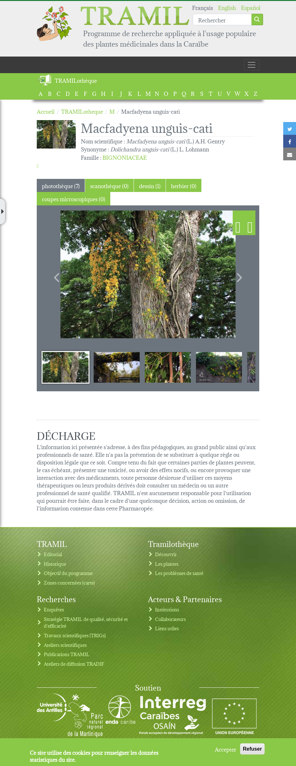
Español (251, 7)
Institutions (167, 609)
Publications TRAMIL (67, 654)
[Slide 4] (219, 367)
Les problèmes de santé (179, 573)
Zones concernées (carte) (69, 582)
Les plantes (166, 563)
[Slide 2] (117, 367)
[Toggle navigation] (251, 65)
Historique (55, 563)
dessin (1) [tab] (149, 185)
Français (202, 7)
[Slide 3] (168, 367)
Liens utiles (167, 628)
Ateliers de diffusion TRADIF (74, 663)
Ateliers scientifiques (65, 644)
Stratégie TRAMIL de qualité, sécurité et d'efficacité (86, 622)
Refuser (252, 749)
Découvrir (166, 554)
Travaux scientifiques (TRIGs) (75, 635)
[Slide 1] (66, 367)
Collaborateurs (170, 619)
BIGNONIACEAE (125, 157)
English (227, 7)
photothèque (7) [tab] (61, 185)
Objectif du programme (68, 573)
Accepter (225, 749)
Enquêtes (54, 609)
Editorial (53, 554)
